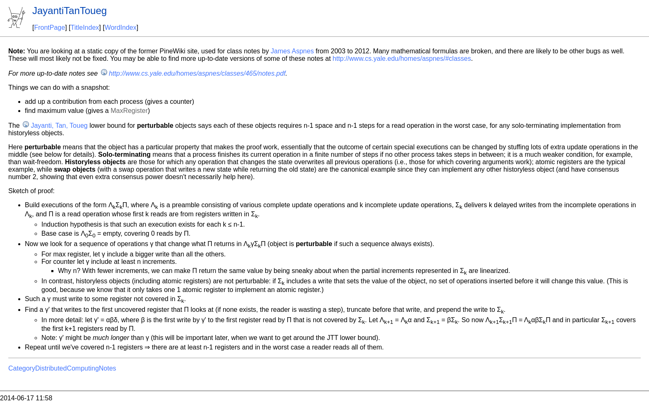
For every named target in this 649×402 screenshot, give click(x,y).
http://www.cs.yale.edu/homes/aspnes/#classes (402, 58)
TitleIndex (85, 27)
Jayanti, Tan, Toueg (59, 125)
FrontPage (49, 27)
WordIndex (121, 27)
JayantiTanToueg (69, 10)
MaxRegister (129, 110)
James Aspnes (292, 51)
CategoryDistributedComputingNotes (62, 368)
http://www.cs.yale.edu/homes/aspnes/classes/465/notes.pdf (197, 73)
